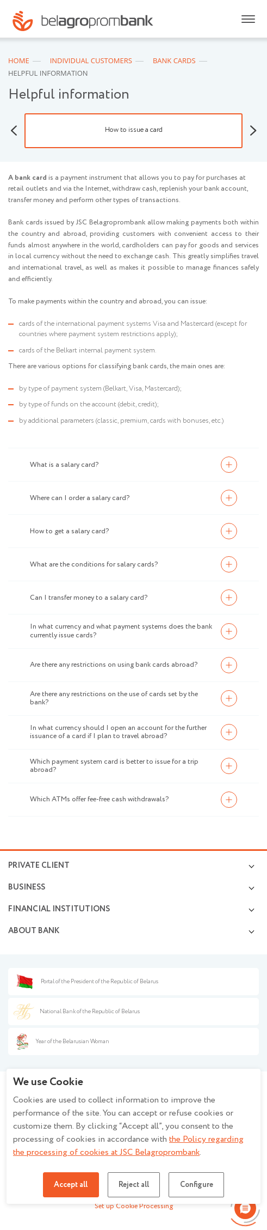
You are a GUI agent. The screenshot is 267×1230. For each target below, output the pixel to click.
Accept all (70, 1184)
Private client (39, 866)
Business (26, 887)
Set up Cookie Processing (134, 1206)
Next (253, 130)
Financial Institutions (59, 909)
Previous (13, 130)
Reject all (134, 1184)
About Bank (33, 931)
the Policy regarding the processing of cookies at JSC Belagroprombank (128, 1146)
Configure (197, 1184)
